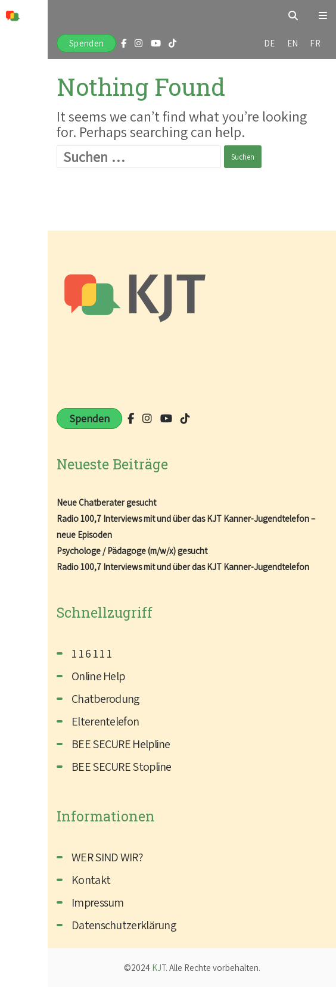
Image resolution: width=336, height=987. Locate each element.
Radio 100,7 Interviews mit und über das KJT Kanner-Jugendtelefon (183, 566)
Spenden (86, 43)
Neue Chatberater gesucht (106, 502)
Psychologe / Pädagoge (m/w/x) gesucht (132, 550)
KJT (159, 967)
